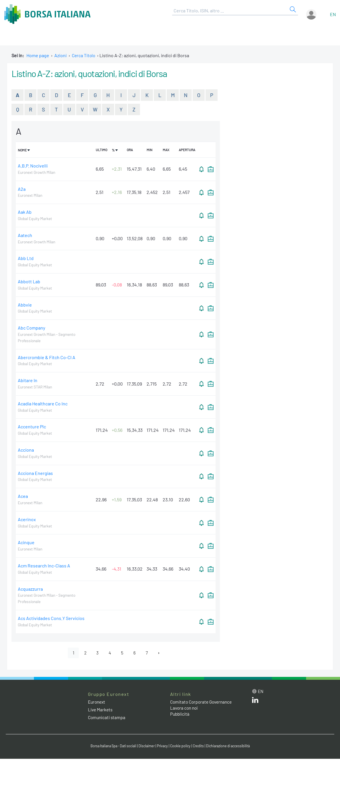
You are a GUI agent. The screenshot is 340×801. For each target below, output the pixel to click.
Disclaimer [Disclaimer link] (145, 746)
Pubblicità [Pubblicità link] (180, 714)
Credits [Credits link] (200, 746)
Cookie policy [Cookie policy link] (181, 746)
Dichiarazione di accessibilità (232, 746)
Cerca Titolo (84, 55)
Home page (37, 55)
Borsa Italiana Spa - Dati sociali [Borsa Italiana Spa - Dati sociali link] (109, 746)
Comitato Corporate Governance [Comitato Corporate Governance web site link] (203, 702)
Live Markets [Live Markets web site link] (101, 710)
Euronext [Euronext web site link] (97, 702)
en (333, 14)
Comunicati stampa (107, 718)
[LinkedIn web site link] (255, 702)
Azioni (60, 55)
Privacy (163, 746)
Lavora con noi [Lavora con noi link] (184, 708)
